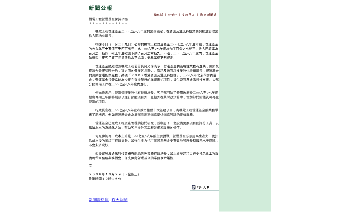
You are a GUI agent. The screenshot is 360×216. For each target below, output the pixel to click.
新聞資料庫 (99, 200)
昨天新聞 (120, 200)
